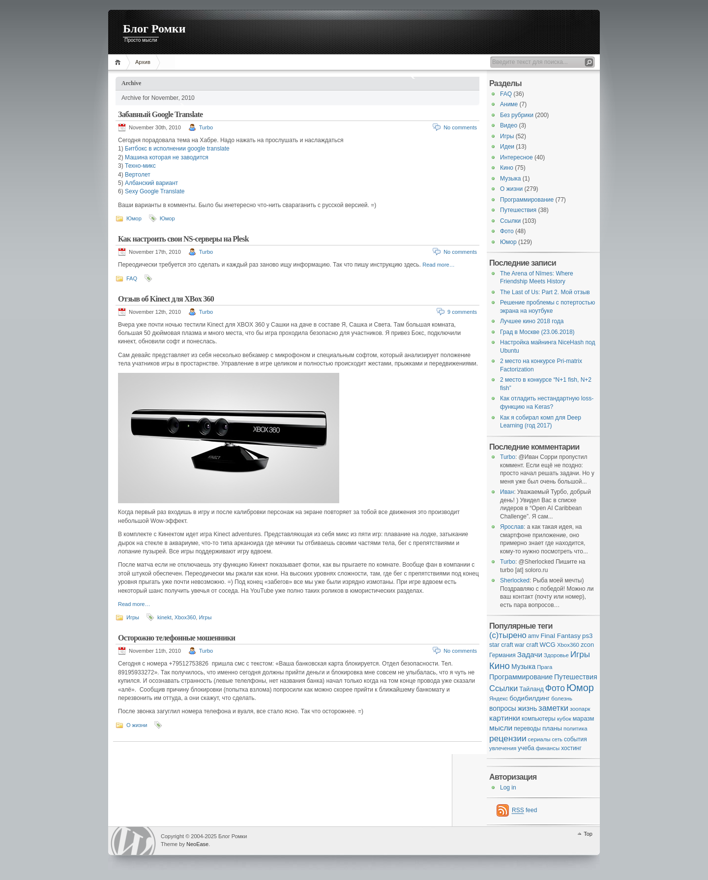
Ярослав (512, 526)
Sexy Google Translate (154, 191)
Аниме (509, 104)
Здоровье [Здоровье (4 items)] (556, 655)
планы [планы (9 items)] (552, 728)
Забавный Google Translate (160, 114)
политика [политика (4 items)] (575, 728)
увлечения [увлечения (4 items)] (502, 748)
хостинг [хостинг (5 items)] (571, 748)
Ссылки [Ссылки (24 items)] (503, 688)
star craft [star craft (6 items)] (501, 644)
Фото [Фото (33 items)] (555, 688)
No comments (460, 127)
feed (524, 810)
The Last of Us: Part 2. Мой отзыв (545, 292)
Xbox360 (185, 617)
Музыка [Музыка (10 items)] (523, 666)
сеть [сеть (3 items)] (557, 739)
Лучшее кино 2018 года (531, 321)
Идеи (507, 146)
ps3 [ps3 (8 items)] (587, 635)
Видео (508, 125)
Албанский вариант (151, 183)
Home (119, 62)
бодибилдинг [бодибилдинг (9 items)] (529, 698)
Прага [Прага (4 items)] (544, 667)
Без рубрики (516, 115)
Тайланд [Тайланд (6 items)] (531, 689)
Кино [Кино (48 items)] (499, 666)
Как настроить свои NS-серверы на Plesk (183, 239)
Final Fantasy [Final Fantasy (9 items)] (560, 635)
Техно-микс (140, 165)
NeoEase (197, 844)
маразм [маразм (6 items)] (583, 718)
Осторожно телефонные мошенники (176, 638)
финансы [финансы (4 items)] (548, 748)
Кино (506, 167)
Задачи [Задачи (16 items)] (529, 654)
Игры (132, 617)
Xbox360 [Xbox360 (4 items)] (568, 645)
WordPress (133, 841)
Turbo (206, 127)
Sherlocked (515, 580)
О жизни (136, 725)
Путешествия (518, 210)
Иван (507, 491)
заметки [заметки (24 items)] (553, 708)
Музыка (510, 178)
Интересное (516, 157)
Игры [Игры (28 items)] (580, 654)
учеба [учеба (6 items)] (526, 748)
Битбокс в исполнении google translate (177, 148)
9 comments (462, 312)
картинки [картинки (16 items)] (504, 718)
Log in (508, 787)
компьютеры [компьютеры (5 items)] (539, 718)
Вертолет (137, 174)
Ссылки (510, 220)
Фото (507, 231)
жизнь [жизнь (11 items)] (527, 708)
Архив (142, 62)
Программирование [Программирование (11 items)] (521, 677)
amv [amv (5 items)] (533, 636)
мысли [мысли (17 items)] (500, 728)
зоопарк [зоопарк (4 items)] (580, 709)
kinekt (164, 617)
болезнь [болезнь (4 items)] (561, 698)
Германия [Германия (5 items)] (502, 655)
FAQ (131, 278)
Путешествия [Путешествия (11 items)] (575, 677)
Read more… (438, 265)
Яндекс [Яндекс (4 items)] (498, 698)
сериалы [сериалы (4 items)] (539, 739)
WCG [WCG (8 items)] (548, 644)
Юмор (134, 218)
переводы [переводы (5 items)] (527, 728)
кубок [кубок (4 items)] (564, 719)
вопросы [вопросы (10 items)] (502, 708)
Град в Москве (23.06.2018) (537, 332)
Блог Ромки (154, 28)
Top (588, 834)
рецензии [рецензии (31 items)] (508, 738)
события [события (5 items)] (575, 739)
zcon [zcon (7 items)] (587, 644)
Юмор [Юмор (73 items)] (580, 687)
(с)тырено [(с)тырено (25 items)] (508, 635)
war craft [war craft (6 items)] (526, 644)
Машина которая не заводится (166, 157)
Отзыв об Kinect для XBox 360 (166, 299)
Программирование (527, 199)
